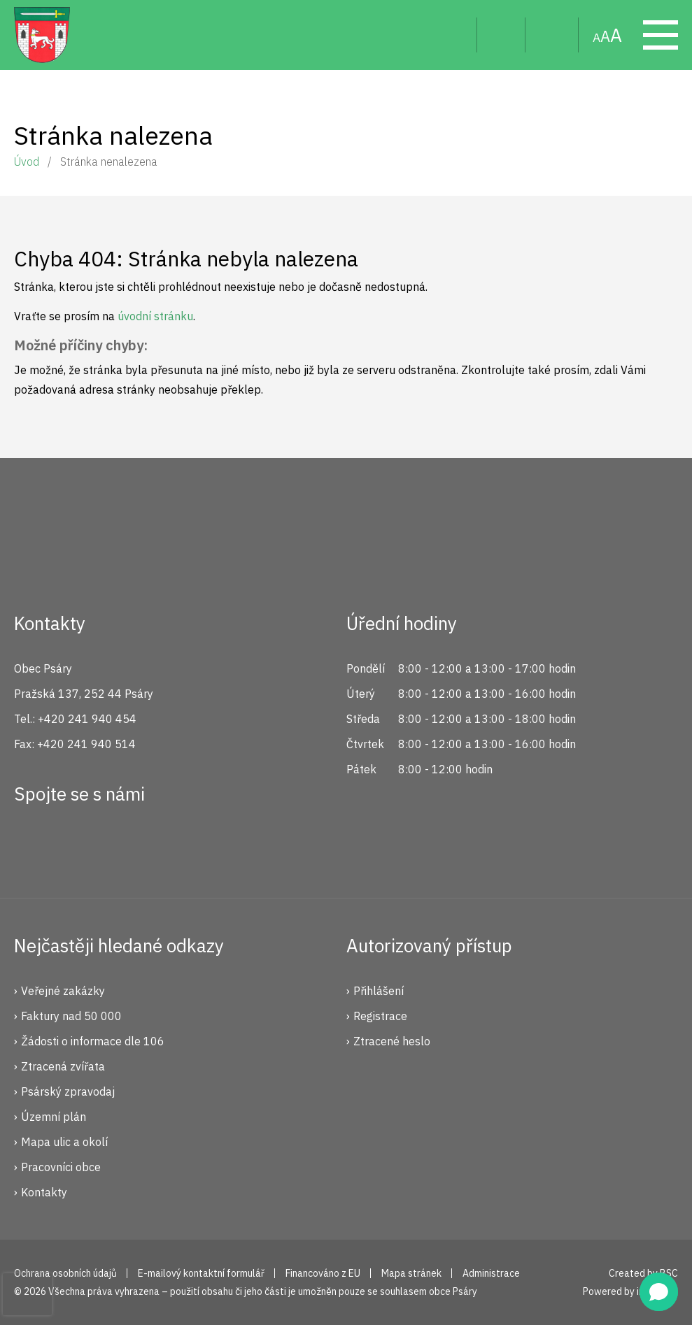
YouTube (126, 844)
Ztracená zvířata (63, 1066)
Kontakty (44, 1192)
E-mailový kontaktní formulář (201, 1273)
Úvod (26, 162)
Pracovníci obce (61, 1167)
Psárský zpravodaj (68, 1091)
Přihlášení (378, 991)
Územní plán (53, 1117)
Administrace (491, 1273)
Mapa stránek (552, 34)
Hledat (455, 34)
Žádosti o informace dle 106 (92, 1041)
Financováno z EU (322, 1273)
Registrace (380, 1016)
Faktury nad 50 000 (71, 1016)
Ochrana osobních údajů (65, 1273)
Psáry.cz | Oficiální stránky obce (42, 35)
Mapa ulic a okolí (64, 1142)
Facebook (32, 844)
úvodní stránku (155, 316)
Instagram (79, 844)
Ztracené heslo (391, 1041)
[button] (659, 1292)
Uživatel (501, 34)
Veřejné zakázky (63, 991)
